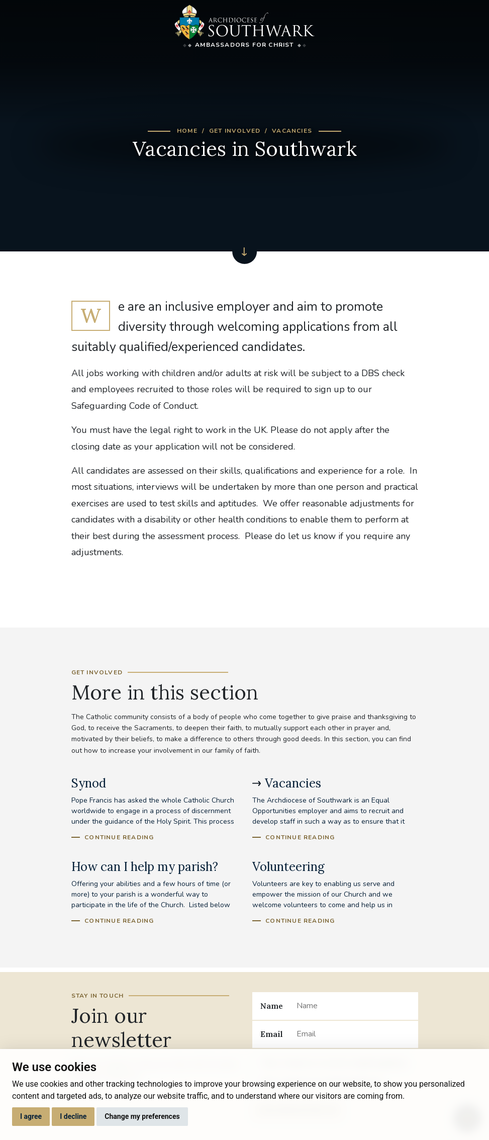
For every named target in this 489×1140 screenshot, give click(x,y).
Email (271, 1034)
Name (271, 1006)
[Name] (353, 1005)
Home (187, 131)
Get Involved (234, 131)
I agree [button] (31, 1116)
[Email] (353, 1034)
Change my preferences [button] (142, 1116)
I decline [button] (73, 1116)
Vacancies (292, 131)
